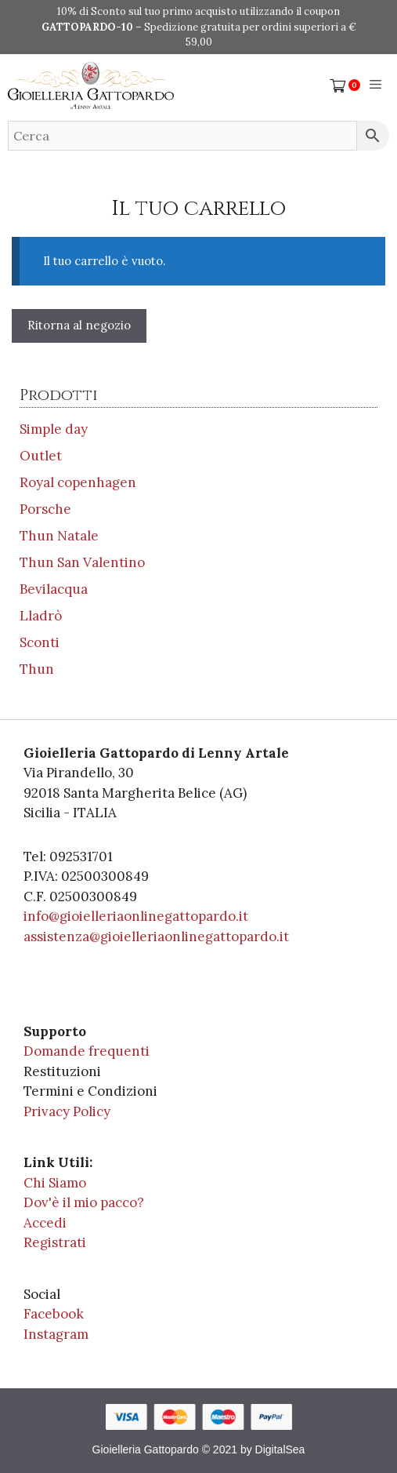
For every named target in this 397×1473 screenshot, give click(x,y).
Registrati (54, 1242)
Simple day (54, 429)
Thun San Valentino (82, 562)
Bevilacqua (54, 589)
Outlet (41, 455)
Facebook (53, 1313)
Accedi (45, 1222)
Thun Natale (59, 535)
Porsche (45, 509)
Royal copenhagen (78, 482)
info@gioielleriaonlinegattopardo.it (135, 916)
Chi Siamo (54, 1182)
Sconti (40, 642)
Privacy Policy (66, 1111)
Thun (37, 669)
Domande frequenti (86, 1051)
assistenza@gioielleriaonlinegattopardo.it (156, 936)
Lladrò (41, 615)
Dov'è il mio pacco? (83, 1202)
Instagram (55, 1334)
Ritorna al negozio (79, 325)
